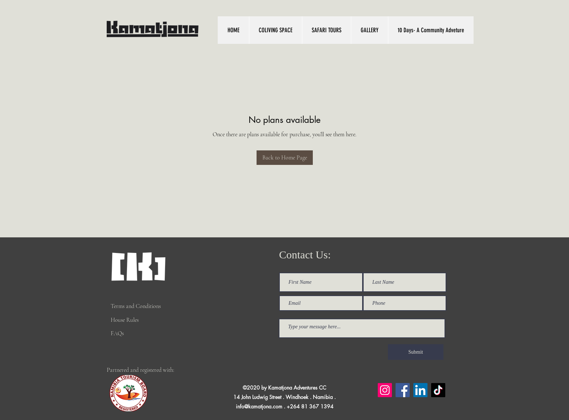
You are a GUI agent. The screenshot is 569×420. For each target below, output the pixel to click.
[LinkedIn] (420, 390)
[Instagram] (385, 390)
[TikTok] (438, 390)
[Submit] (415, 352)
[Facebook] (403, 390)
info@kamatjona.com (259, 406)
